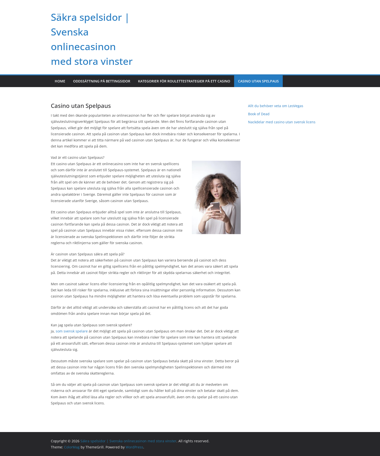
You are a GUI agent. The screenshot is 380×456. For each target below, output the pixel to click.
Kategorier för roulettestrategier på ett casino (184, 81)
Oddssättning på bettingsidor (101, 81)
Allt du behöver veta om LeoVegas (276, 105)
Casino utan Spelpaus (258, 81)
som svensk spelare (72, 331)
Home (60, 81)
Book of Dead (259, 114)
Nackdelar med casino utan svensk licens (282, 122)
